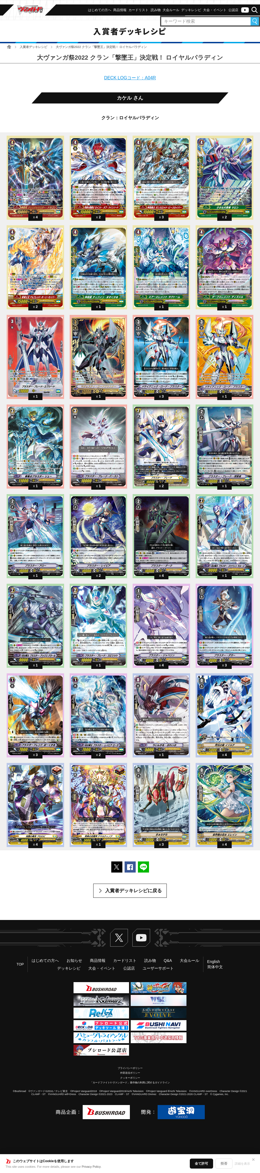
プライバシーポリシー (130, 1068)
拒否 (224, 1164)
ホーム (9, 46)
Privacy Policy (91, 1166)
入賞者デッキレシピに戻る (133, 890)
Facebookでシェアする (130, 867)
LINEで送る (143, 867)
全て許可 (201, 1164)
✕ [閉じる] (253, 1159)
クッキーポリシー (130, 1077)
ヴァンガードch (245, 10)
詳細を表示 (242, 1163)
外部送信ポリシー (130, 1072)
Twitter (119, 938)
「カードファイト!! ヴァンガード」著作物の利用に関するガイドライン (130, 1082)
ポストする (116, 867)
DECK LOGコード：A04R (130, 77)
